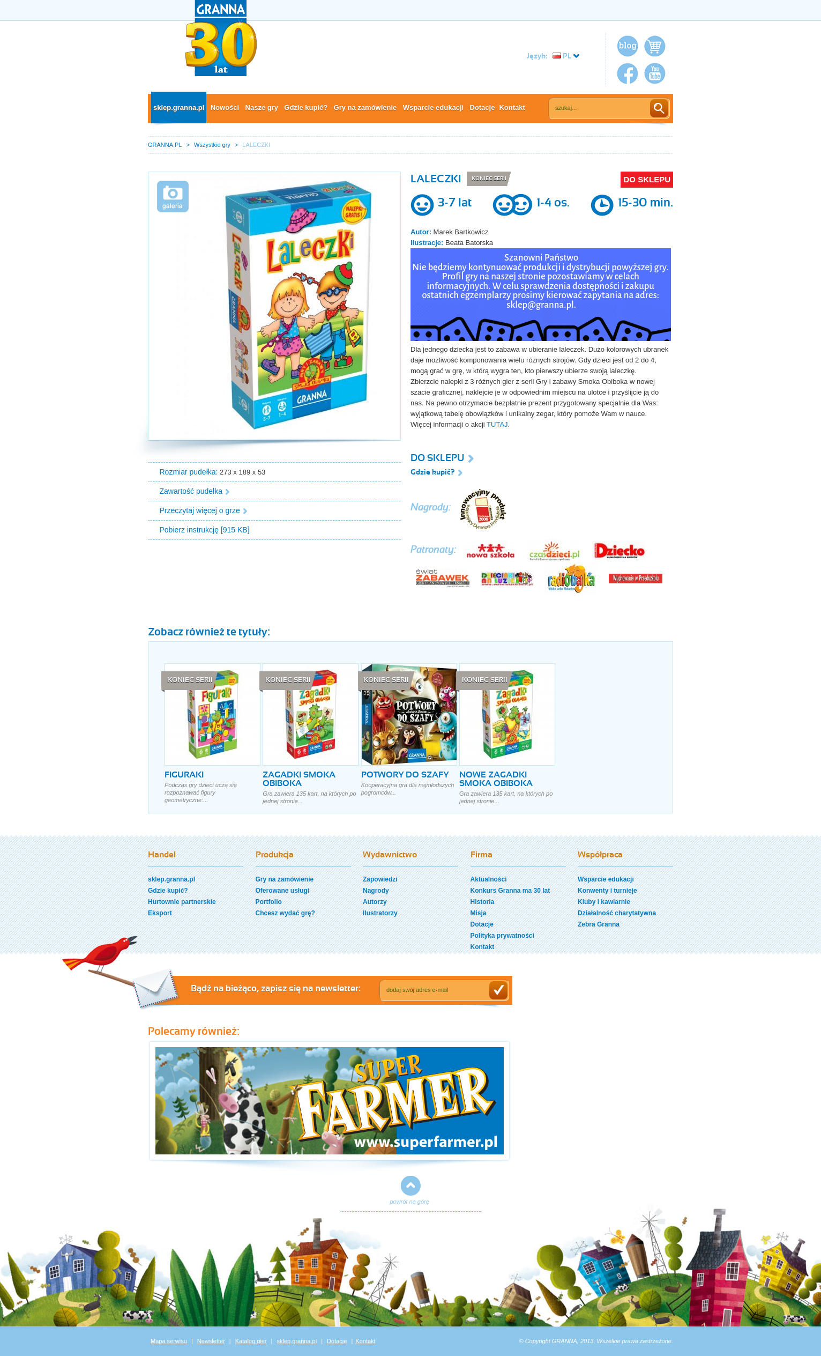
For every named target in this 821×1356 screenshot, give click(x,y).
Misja (479, 913)
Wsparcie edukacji (433, 107)
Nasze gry (261, 107)
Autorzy (375, 902)
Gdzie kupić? (305, 107)
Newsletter (211, 1341)
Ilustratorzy (380, 913)
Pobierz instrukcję (189, 529)
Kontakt (512, 107)
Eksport (160, 913)
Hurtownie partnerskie (182, 902)
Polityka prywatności (502, 935)
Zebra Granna (599, 924)
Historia (483, 902)
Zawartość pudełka (191, 491)
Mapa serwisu (169, 1341)
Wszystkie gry (212, 145)
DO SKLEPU (646, 179)
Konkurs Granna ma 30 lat (510, 890)
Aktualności (489, 879)
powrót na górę (409, 1201)
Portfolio (269, 902)
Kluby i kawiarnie (604, 902)
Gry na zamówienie (365, 107)
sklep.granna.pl (178, 107)
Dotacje (482, 107)
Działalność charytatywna (617, 913)
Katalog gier (251, 1341)
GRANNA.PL (165, 145)
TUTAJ (497, 424)
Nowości (225, 107)
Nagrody (376, 890)
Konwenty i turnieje (607, 890)
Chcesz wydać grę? (285, 913)
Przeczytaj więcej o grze (200, 510)
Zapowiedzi (380, 879)
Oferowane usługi (283, 890)
